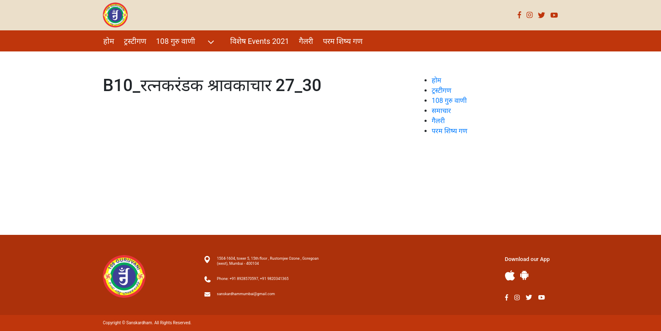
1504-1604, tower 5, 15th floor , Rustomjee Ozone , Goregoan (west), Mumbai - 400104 (268, 261)
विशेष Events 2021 (259, 41)
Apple (510, 275)
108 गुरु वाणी (186, 42)
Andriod (524, 275)
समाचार (441, 111)
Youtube (554, 15)
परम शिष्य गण (343, 41)
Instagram (530, 15)
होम (108, 41)
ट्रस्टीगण (135, 41)
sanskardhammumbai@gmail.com (246, 294)
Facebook (519, 15)
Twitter (541, 15)
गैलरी (306, 41)
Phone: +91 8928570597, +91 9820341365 (253, 279)
